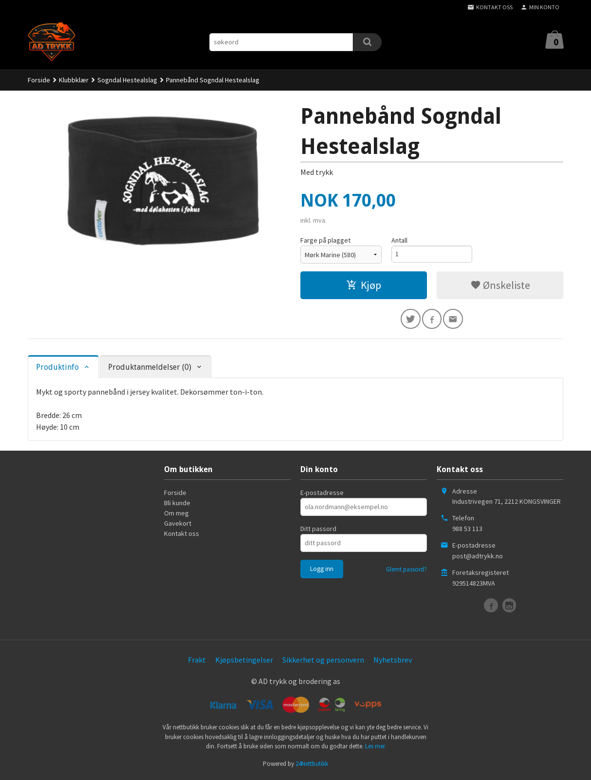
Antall (399, 240)
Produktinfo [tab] (57, 368)
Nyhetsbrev (392, 661)
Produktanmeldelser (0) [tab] (149, 368)
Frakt (197, 661)
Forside (39, 80)
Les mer (375, 748)
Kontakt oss (181, 535)
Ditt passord (318, 530)
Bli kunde (177, 504)
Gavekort (177, 524)
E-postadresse (322, 494)
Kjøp (363, 285)
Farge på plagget (325, 240)
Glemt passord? (406, 571)
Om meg (176, 514)
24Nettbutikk (312, 765)
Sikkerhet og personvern (323, 661)
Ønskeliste (500, 285)
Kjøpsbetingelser (244, 661)
